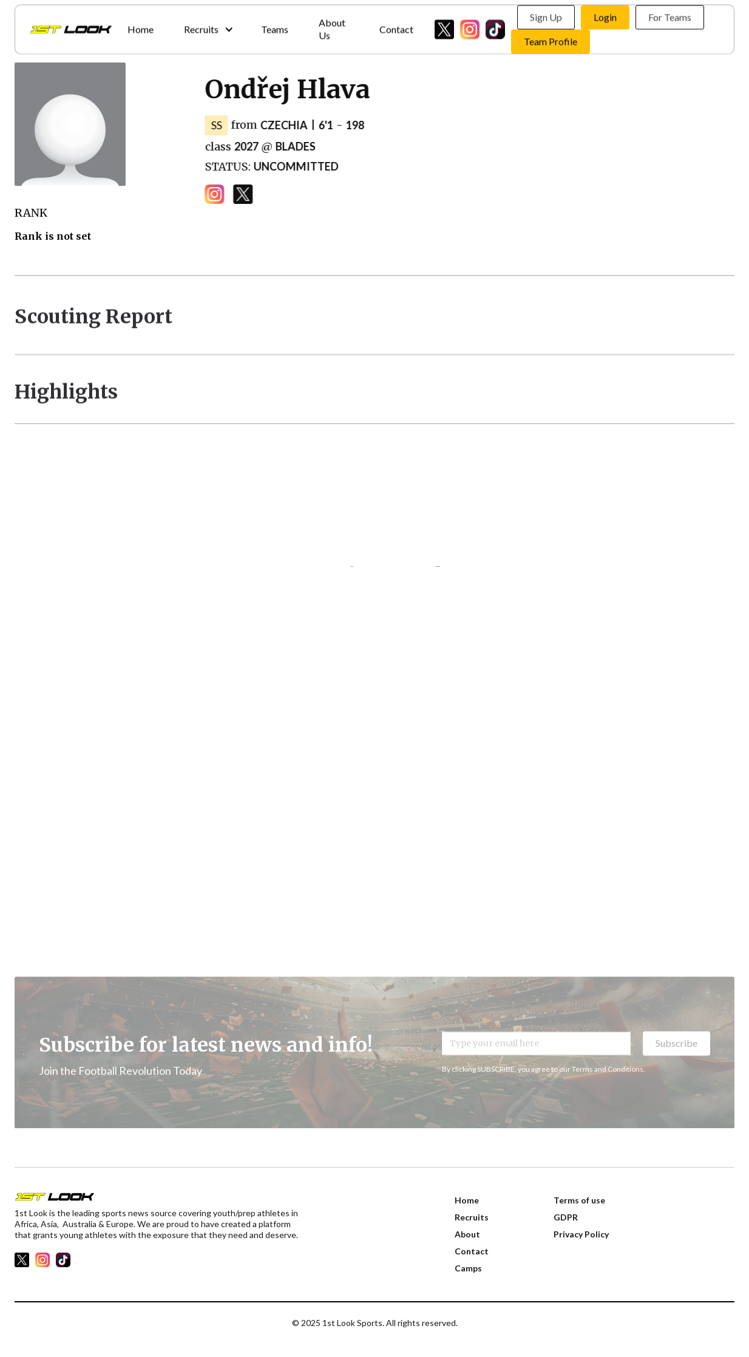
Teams (274, 26)
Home (140, 26)
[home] (71, 27)
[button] (207, 26)
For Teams (669, 14)
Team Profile (550, 38)
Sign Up (546, 14)
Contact (396, 26)
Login (605, 14)
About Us (332, 26)
